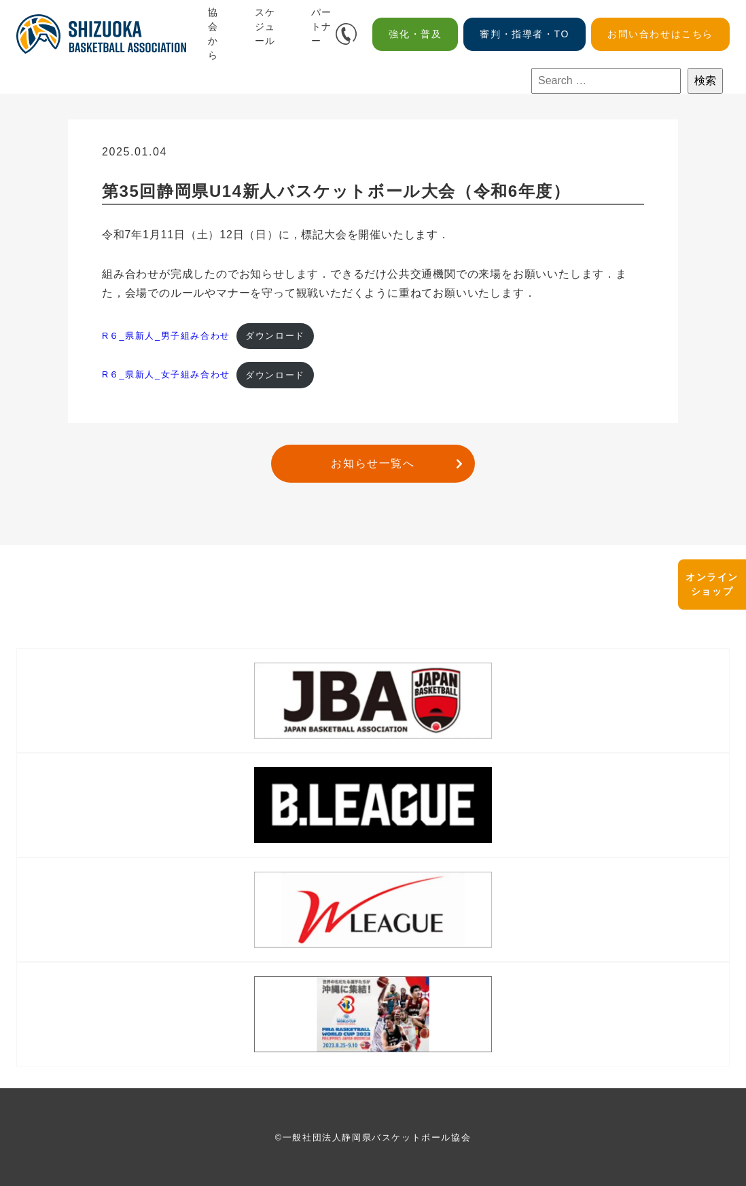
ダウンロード (275, 336)
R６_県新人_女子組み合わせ (166, 375)
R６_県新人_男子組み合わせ (166, 336)
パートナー (321, 26)
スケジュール (265, 26)
